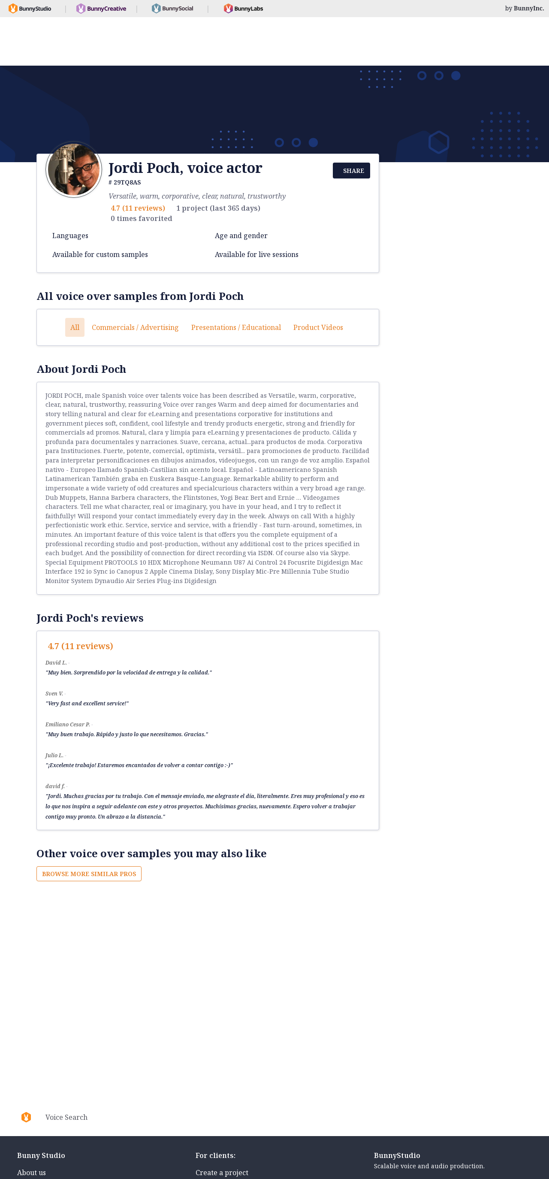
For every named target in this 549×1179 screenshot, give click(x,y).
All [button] (74, 327)
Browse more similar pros (89, 874)
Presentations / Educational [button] (236, 327)
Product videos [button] (318, 327)
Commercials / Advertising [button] (135, 327)
